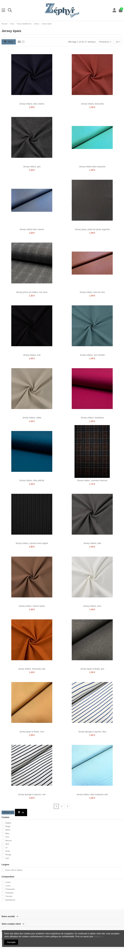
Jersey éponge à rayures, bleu (92, 731)
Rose (7, 851)
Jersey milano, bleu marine (31, 104)
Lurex (7, 886)
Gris (7, 837)
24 (118, 42)
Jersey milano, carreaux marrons (92, 480)
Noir (7, 844)
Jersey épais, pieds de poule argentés (92, 229)
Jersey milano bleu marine (32, 229)
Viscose (8, 896)
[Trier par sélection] (105, 42)
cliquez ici (98, 936)
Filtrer (8, 42)
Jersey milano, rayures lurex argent (31, 543)
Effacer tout (8, 812)
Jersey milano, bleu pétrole (31, 480)
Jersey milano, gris (31, 166)
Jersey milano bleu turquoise (92, 166)
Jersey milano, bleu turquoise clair (92, 794)
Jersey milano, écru (92, 606)
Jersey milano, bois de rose (92, 292)
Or (6, 848)
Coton (8, 882)
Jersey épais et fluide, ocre (31, 731)
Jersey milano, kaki (92, 543)
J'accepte (11, 942)
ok (21, 812)
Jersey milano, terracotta (92, 104)
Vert (7, 858)
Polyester (9, 893)
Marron (8, 840)
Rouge (8, 854)
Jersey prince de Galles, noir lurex (31, 292)
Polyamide (10, 889)
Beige (7, 826)
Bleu (7, 833)
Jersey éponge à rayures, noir (32, 794)
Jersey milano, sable (31, 417)
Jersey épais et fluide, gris (92, 669)
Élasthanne (10, 900)
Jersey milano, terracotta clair (32, 669)
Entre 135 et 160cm (13, 870)
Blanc (7, 830)
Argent (8, 823)
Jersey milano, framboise (92, 417)
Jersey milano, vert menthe (92, 355)
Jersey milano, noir (32, 355)
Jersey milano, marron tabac (32, 606)
